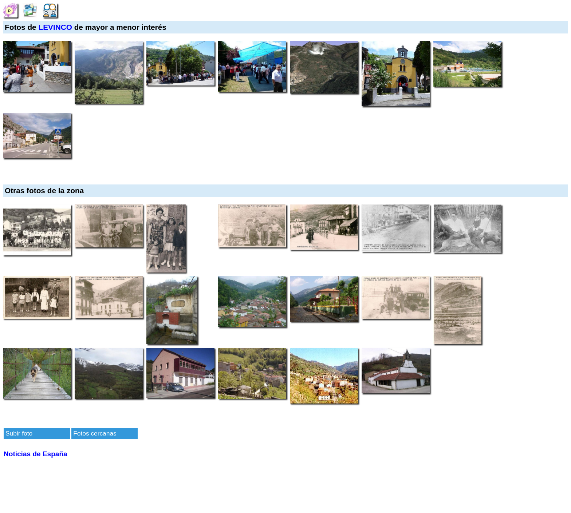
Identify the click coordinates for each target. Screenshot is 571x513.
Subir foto (18, 433)
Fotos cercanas (94, 433)
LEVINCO (55, 27)
